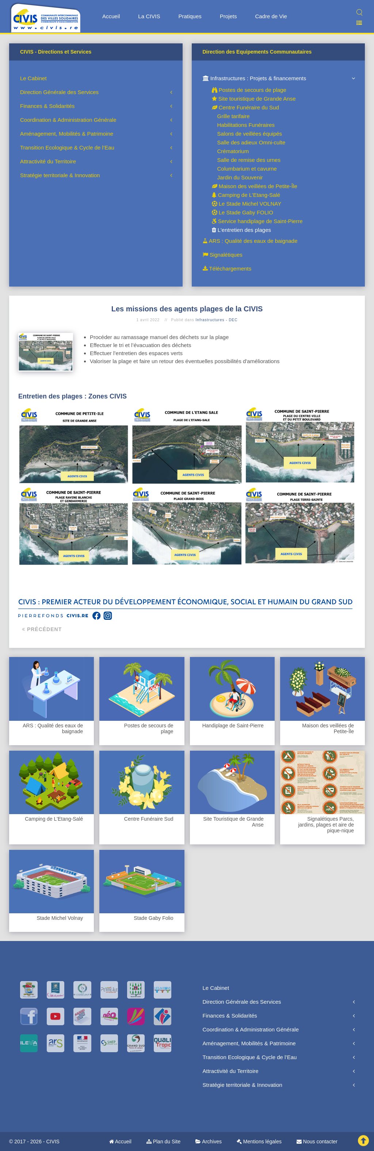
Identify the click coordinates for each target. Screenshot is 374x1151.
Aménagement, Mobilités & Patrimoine (66, 134)
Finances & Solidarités (47, 106)
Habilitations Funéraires (246, 125)
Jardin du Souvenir (240, 177)
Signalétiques (223, 255)
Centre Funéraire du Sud (245, 107)
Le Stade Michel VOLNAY (247, 204)
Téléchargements (227, 268)
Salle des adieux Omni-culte (251, 142)
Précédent (42, 629)
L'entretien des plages (241, 230)
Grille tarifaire (233, 116)
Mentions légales (259, 1141)
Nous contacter (317, 1141)
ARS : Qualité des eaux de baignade (250, 241)
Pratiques (189, 16)
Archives (208, 1141)
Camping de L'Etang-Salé (246, 195)
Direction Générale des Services (59, 92)
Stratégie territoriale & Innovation (60, 175)
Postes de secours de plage (249, 90)
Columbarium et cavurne (247, 169)
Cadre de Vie (271, 16)
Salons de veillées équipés (249, 134)
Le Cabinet (33, 78)
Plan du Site (163, 1141)
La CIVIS (149, 16)
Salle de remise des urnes (248, 160)
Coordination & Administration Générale (68, 120)
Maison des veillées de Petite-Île (254, 186)
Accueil (111, 16)
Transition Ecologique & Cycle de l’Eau (67, 147)
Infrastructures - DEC (217, 320)
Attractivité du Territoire (48, 161)
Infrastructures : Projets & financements (254, 78)
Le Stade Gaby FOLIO (242, 212)
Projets (228, 16)
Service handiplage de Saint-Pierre (257, 221)
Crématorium (233, 151)
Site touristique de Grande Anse (254, 99)
